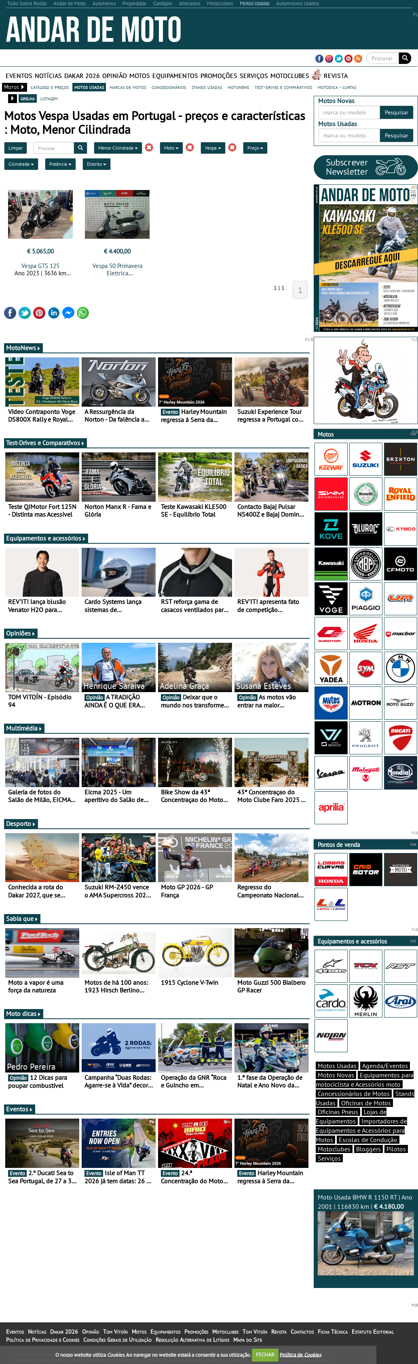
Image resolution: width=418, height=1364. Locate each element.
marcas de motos (128, 87)
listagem (49, 98)
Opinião (114, 76)
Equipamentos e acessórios (46, 538)
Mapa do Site (247, 1339)
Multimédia (24, 728)
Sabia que (22, 918)
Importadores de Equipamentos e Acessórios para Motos (361, 1130)
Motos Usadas (337, 1066)
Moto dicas (23, 1013)
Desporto (21, 823)
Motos (139, 76)
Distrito (96, 164)
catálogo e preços (50, 87)
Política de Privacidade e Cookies (42, 1339)
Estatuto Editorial (373, 1331)
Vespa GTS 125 (40, 266)
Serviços (254, 76)
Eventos (19, 76)
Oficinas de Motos (366, 1103)
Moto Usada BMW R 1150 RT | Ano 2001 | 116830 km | (366, 1234)
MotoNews (23, 348)
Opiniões (21, 633)
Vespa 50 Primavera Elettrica (117, 269)
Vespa (213, 148)
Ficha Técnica (333, 1331)
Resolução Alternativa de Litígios (192, 1339)
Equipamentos (175, 76)
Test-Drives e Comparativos (45, 443)
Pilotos (396, 1149)
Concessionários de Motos (354, 1094)
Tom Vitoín (115, 1331)
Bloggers (368, 1149)
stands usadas (207, 87)
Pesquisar (396, 112)
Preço (255, 148)
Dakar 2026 (82, 76)
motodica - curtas (337, 87)
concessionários (169, 87)
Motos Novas (336, 1075)
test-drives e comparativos (283, 87)
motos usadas (89, 87)
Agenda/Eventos (385, 1066)
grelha (28, 98)
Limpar (15, 148)
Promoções (219, 76)
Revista (336, 76)
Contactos (302, 1331)
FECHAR (265, 1354)
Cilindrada (21, 164)
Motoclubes (289, 76)
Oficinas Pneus (338, 1112)
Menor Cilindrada (118, 148)
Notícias (48, 76)
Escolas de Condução (368, 1140)
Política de (300, 1354)
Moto (171, 148)
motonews (238, 87)
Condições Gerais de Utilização (117, 1339)
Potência (60, 164)
